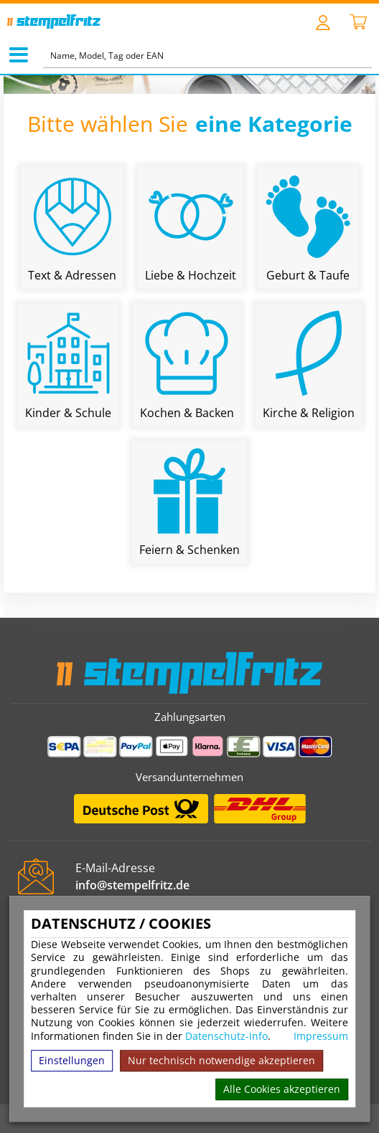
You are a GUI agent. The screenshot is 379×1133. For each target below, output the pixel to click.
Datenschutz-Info (226, 1036)
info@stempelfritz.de (132, 885)
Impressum (321, 1036)
